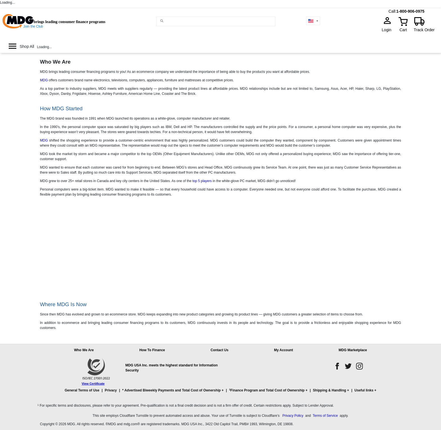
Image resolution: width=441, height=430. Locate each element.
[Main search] (162, 21)
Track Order (424, 30)
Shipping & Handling (329, 390)
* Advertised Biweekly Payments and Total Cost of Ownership (171, 390)
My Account (283, 350)
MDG (44, 80)
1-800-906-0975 (410, 11)
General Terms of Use (82, 390)
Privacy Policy (292, 416)
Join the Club (33, 26)
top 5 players (202, 181)
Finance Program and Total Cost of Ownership (266, 390)
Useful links (363, 390)
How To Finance (152, 350)
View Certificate (93, 383)
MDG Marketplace (353, 350)
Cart (403, 30)
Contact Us (219, 350)
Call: (392, 11)
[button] (220, 393)
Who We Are (84, 350)
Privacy (111, 390)
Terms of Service (325, 416)
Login (388, 30)
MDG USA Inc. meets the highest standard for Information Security (171, 367)
